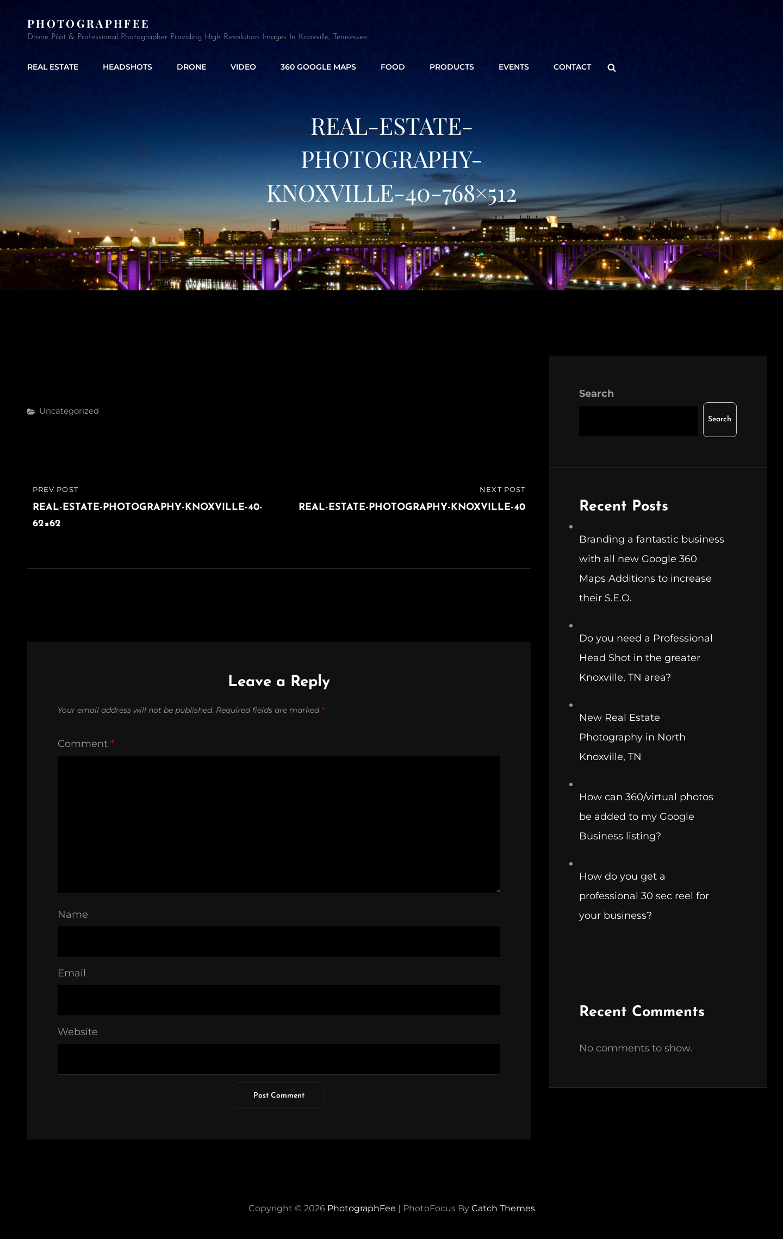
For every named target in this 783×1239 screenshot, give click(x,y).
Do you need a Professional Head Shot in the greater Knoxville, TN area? (646, 657)
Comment (86, 744)
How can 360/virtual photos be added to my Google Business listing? (646, 816)
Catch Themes (503, 1208)
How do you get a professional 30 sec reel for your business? (644, 896)
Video (243, 67)
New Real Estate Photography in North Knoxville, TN (632, 737)
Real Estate (52, 67)
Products (452, 67)
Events (514, 67)
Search (596, 394)
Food (393, 67)
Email (72, 973)
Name (73, 914)
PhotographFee (88, 23)
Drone (191, 67)
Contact (572, 67)
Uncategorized (69, 411)
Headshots (127, 67)
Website (78, 1032)
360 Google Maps (318, 67)
